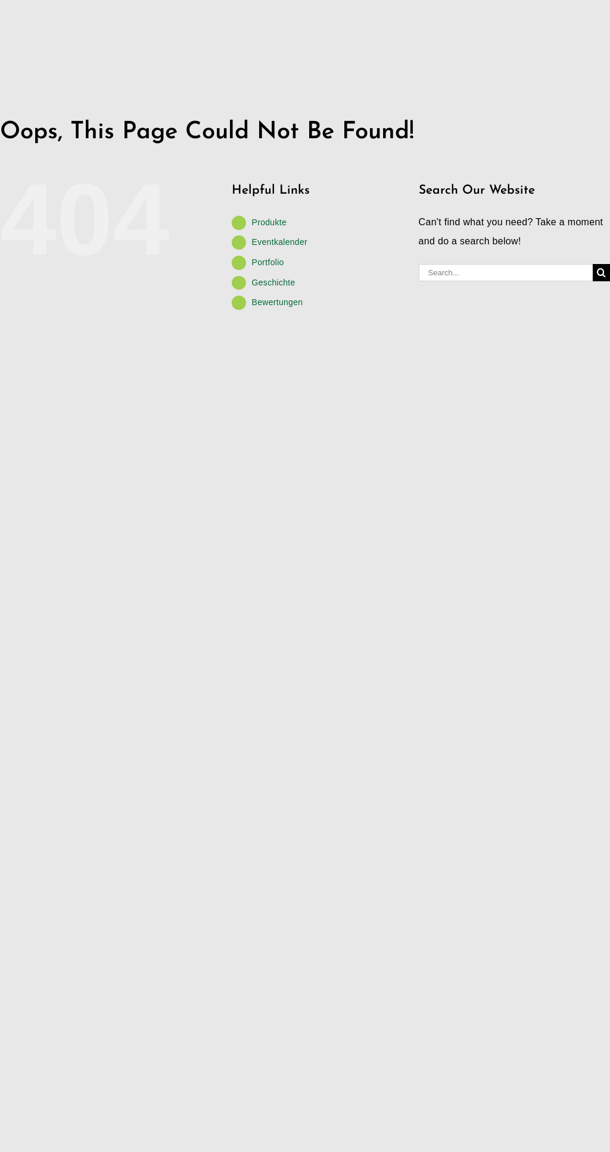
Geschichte (273, 282)
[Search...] (506, 272)
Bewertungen (277, 302)
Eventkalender (279, 242)
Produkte (269, 222)
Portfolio (268, 262)
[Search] (601, 272)
